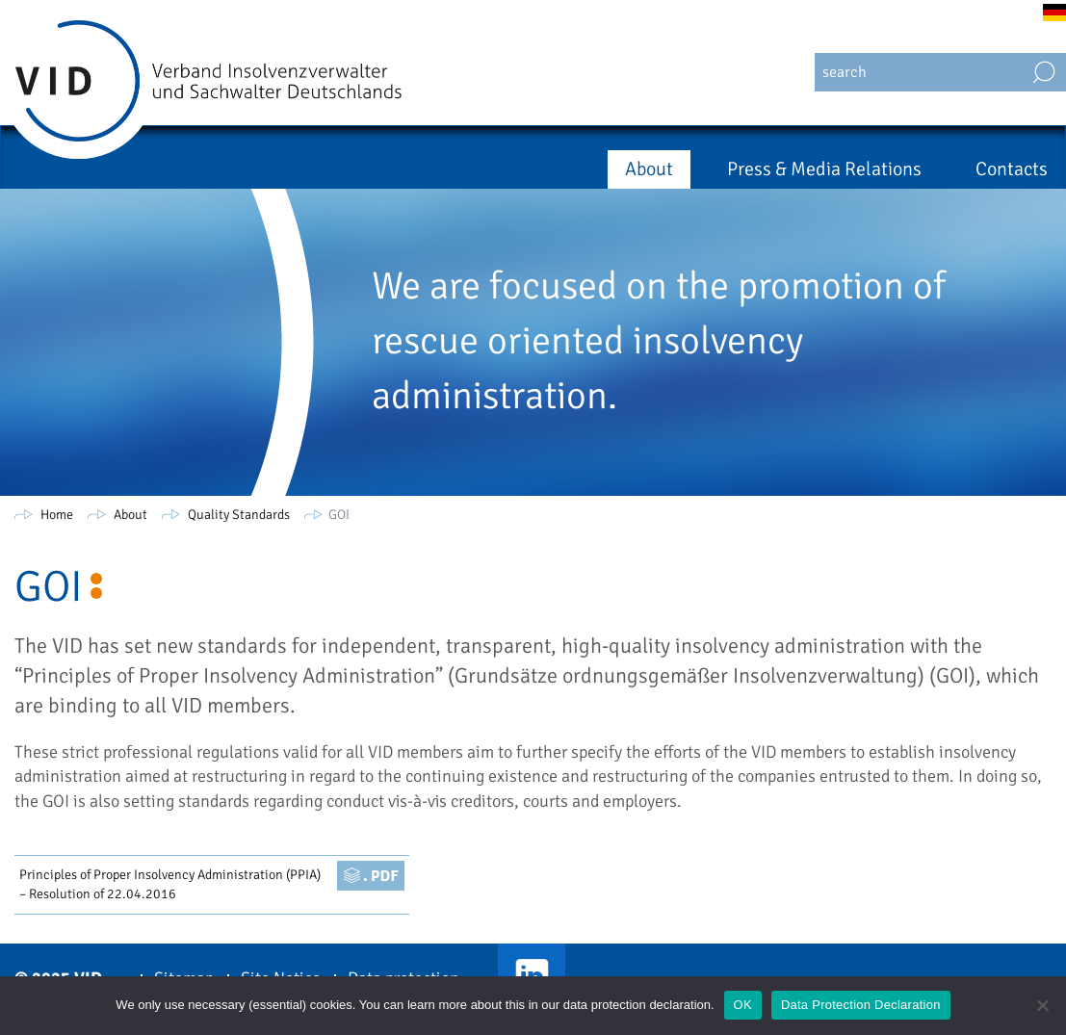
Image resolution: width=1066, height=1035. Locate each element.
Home (56, 514)
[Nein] (1042, 1005)
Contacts (1011, 169)
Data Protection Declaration (861, 1004)
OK (743, 1004)
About (649, 169)
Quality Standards (239, 514)
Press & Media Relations (824, 169)
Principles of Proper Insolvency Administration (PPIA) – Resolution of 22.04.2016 (170, 884)
